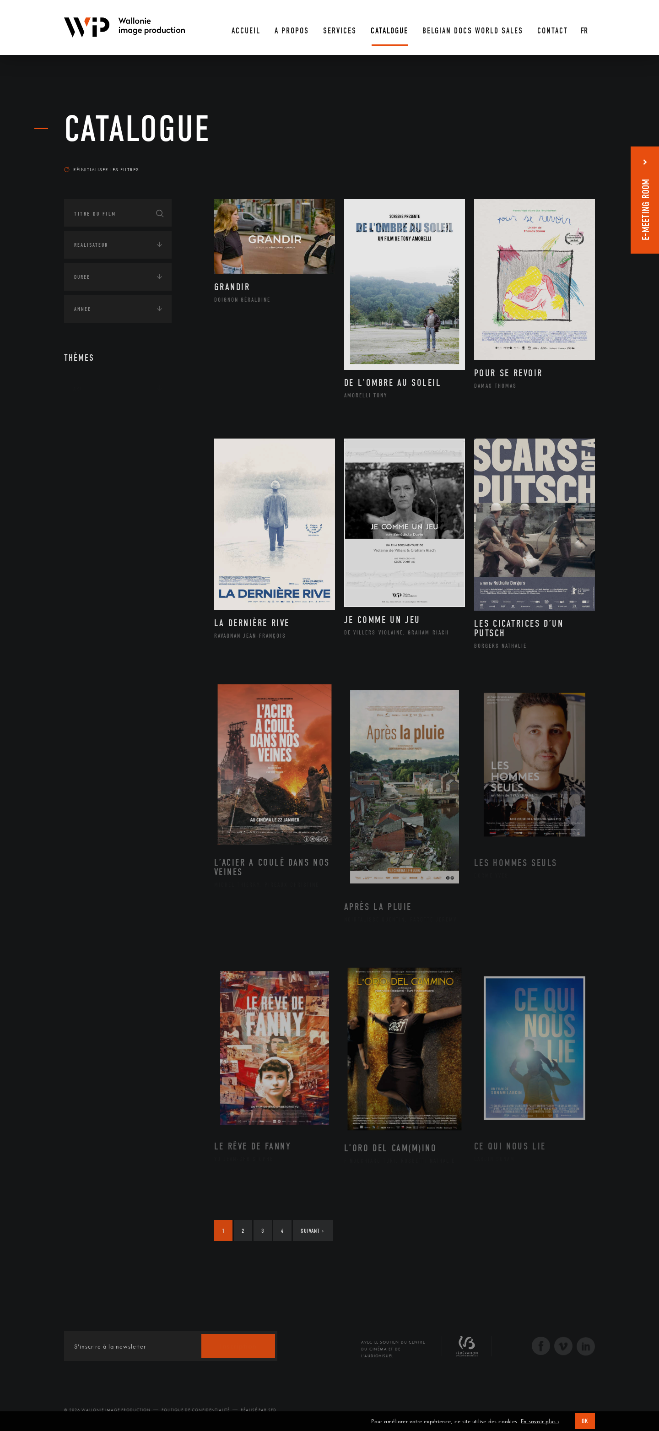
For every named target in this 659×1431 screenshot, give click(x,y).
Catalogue (137, 129)
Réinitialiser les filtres (101, 169)
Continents (89, 417)
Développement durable (118, 472)
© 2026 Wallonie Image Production (107, 1410)
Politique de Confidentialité (196, 1410)
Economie (86, 519)
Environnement (107, 487)
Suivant (312, 1230)
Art (78, 388)
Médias (82, 547)
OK (585, 1421)
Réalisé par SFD (258, 1410)
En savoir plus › (540, 1421)
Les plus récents (572, 160)
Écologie (86, 445)
